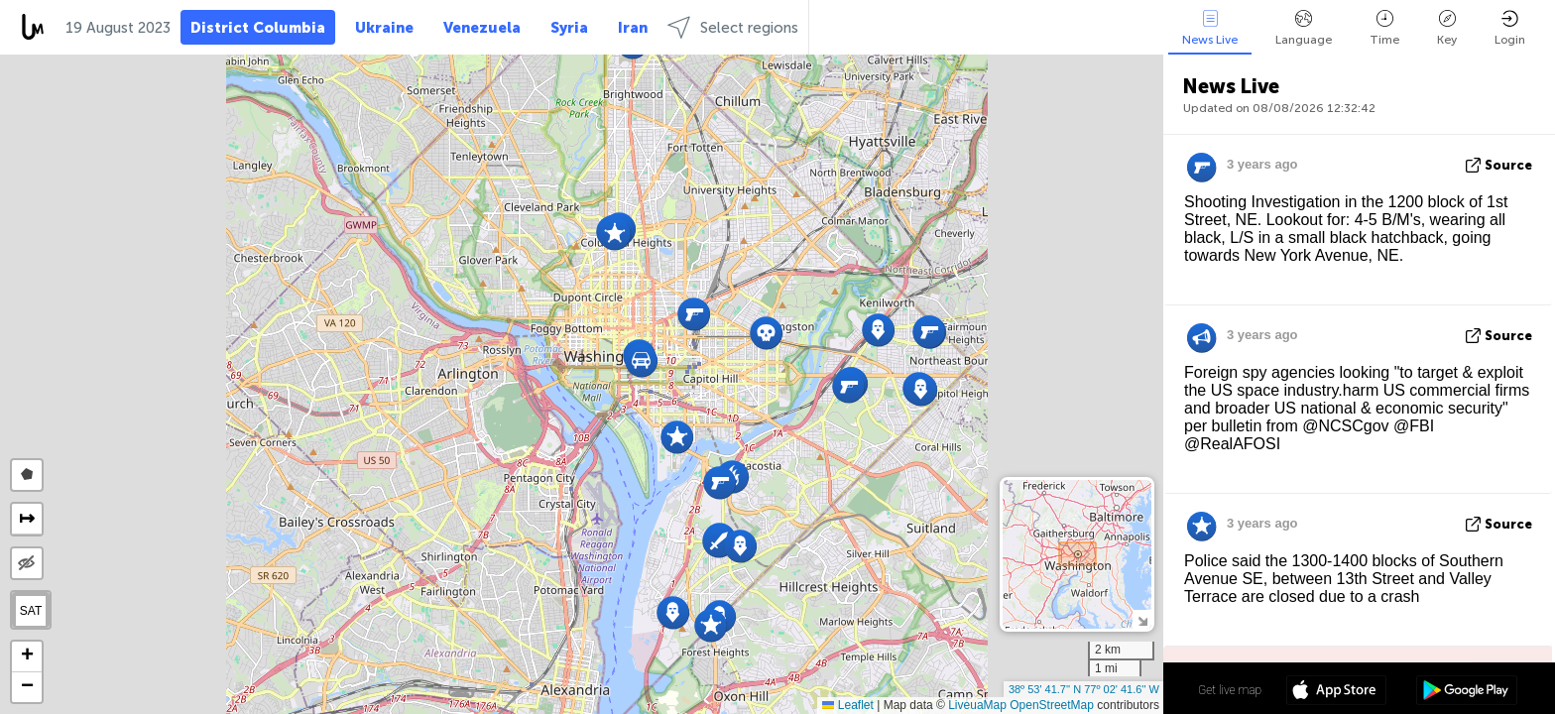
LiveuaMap (977, 705)
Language (1303, 28)
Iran (633, 28)
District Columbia (257, 28)
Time (1384, 28)
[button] (878, 329)
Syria (569, 28)
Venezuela (482, 28)
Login (1510, 28)
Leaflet (847, 705)
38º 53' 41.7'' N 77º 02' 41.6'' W (1084, 689)
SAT (31, 611)
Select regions (732, 27)
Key (1447, 28)
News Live (1210, 28)
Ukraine (384, 28)
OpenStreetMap (1052, 705)
